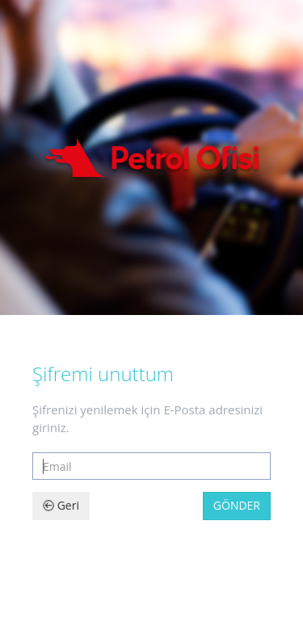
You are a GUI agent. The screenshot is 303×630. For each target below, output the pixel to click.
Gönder (236, 505)
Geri (61, 505)
